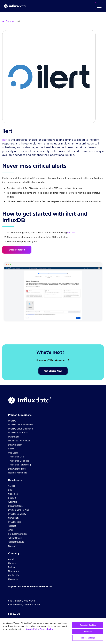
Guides (11, 485)
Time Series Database (18, 460)
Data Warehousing (17, 468)
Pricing (11, 448)
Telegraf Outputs (16, 542)
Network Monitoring (17, 472)
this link (71, 232)
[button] (99, 6)
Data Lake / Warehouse (19, 440)
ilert (4, 139)
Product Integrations (17, 534)
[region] (53, 630)
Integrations (13, 436)
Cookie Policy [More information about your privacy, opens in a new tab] (32, 629)
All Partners (8, 21)
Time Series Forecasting (19, 464)
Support (12, 498)
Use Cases (13, 452)
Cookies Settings (88, 637)
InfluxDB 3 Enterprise (18, 432)
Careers (12, 563)
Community (13, 517)
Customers (13, 493)
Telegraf (12, 526)
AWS (10, 530)
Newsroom (13, 571)
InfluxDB (12, 420)
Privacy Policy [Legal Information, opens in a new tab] (46, 629)
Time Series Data (16, 456)
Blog (10, 490)
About (11, 559)
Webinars (12, 501)
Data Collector (15, 444)
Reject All (88, 631)
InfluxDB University (17, 514)
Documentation (17, 249)
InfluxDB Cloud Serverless (20, 424)
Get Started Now (53, 371)
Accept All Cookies (88, 625)
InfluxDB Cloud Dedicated (20, 428)
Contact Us (13, 575)
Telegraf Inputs (15, 538)
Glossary (12, 546)
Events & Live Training (18, 509)
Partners (12, 567)
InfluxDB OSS (14, 522)
